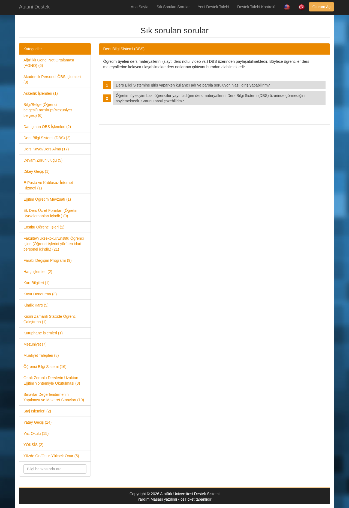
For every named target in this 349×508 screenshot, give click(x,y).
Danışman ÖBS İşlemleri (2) (47, 126)
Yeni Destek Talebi (213, 7)
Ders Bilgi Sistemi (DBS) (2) (47, 138)
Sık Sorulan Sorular (173, 7)
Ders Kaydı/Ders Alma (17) (46, 149)
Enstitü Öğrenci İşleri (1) (43, 227)
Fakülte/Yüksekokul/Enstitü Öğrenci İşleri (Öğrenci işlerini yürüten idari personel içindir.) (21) (53, 243)
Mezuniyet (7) (35, 344)
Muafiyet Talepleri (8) (41, 355)
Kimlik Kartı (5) (36, 305)
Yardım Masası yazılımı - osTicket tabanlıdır (174, 499)
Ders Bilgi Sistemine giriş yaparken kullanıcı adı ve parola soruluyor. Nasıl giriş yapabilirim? (194, 85)
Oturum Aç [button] (321, 7)
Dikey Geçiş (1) (36, 171)
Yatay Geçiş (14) (37, 422)
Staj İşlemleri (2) (37, 411)
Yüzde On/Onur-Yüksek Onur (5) (51, 456)
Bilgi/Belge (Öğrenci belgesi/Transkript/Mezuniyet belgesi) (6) (47, 110)
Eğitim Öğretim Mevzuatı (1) (47, 199)
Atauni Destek (34, 7)
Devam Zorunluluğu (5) (42, 160)
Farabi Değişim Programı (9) (47, 260)
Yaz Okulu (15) (36, 433)
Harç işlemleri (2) (37, 271)
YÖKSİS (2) (33, 444)
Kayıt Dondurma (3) (40, 294)
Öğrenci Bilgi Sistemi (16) (45, 366)
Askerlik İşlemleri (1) (40, 93)
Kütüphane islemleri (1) (43, 333)
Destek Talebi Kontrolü (256, 7)
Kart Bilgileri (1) (36, 283)
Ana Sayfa (140, 7)
